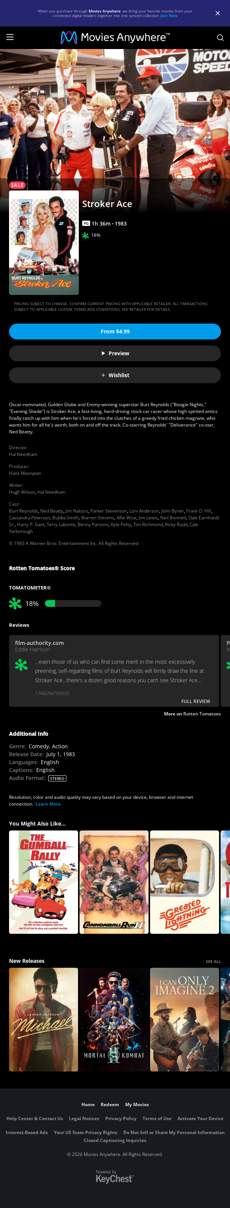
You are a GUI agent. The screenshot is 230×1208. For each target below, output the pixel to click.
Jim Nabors (77, 511)
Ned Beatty (51, 511)
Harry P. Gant (30, 524)
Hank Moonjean (25, 473)
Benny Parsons (93, 524)
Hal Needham (23, 454)
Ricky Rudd (176, 524)
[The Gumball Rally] (43, 882)
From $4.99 (115, 331)
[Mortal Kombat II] (114, 1019)
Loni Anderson (144, 511)
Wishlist (115, 375)
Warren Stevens (97, 517)
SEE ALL (213, 961)
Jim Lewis (148, 517)
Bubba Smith (65, 517)
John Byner (172, 511)
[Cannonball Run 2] (114, 882)
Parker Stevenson (108, 511)
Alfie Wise (126, 517)
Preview (115, 353)
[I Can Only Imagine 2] (184, 1019)
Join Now (169, 15)
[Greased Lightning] (184, 882)
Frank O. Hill (198, 511)
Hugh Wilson (22, 492)
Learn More (48, 804)
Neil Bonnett (173, 517)
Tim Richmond (148, 524)
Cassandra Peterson (29, 517)
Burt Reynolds (23, 511)
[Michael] (43, 1019)
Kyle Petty (121, 524)
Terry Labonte (61, 524)
